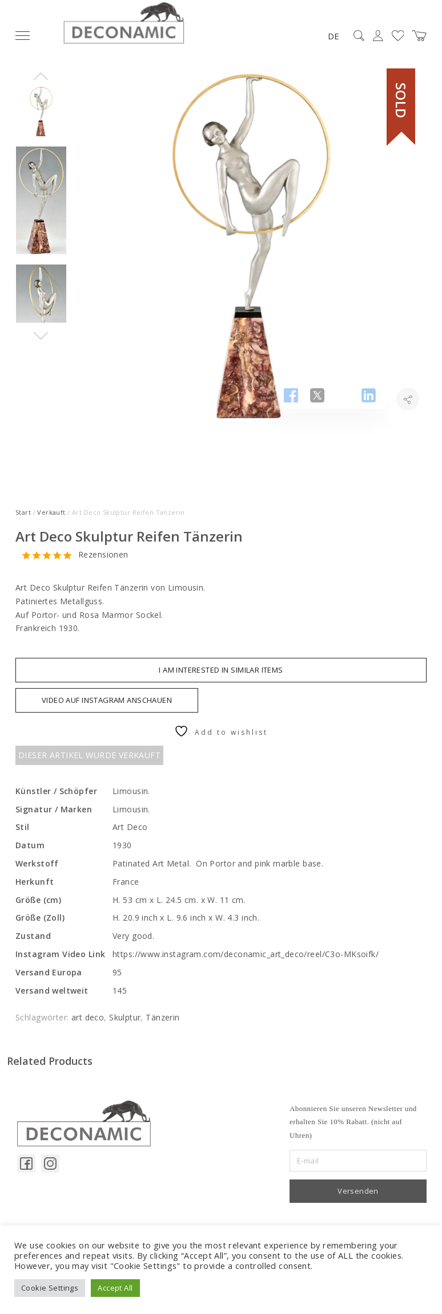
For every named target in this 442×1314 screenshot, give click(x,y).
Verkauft (51, 512)
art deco (87, 1017)
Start (23, 512)
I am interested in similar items (221, 670)
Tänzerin (162, 1017)
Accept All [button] (115, 1288)
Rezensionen (103, 555)
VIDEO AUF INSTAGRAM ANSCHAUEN (107, 700)
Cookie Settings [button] (49, 1288)
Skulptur (124, 1017)
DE (333, 36)
